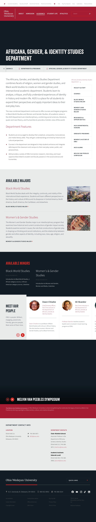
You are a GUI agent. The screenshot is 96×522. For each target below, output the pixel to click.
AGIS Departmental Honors (81, 127)
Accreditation (9, 498)
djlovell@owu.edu (60, 461)
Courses (77, 94)
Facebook (73, 492)
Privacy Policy (52, 502)
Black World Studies (18, 271)
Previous (4, 68)
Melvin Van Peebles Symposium (81, 154)
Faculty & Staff (24, 4)
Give (73, 4)
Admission (30, 13)
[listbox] (78, 480)
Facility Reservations (32, 498)
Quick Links (73, 480)
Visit (59, 4)
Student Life (52, 13)
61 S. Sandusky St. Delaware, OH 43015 (21, 492)
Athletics (64, 13)
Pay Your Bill (52, 498)
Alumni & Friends (34, 4)
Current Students (13, 4)
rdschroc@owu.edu (61, 447)
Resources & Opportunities (79, 119)
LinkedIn (89, 492)
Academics (40, 13)
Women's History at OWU (81, 141)
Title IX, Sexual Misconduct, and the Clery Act (77, 500)
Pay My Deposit (66, 4)
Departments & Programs (26, 69)
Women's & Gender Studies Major (18, 241)
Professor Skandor (67, 322)
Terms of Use (52, 505)
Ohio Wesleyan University (9, 16)
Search (89, 13)
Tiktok (85, 492)
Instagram (81, 492)
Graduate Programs (81, 134)
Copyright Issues (10, 505)
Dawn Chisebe (33, 324)
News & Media (88, 4)
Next (23, 335)
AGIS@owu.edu (34, 436)
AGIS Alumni (78, 147)
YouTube (77, 492)
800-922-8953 (44, 492)
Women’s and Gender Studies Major (80, 110)
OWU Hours (30, 505)
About (21, 13)
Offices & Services (32, 502)
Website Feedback (75, 506)
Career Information (11, 502)
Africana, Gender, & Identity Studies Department (63, 69)
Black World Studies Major (79, 101)
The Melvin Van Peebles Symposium (17, 408)
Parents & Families (46, 4)
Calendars (79, 4)
